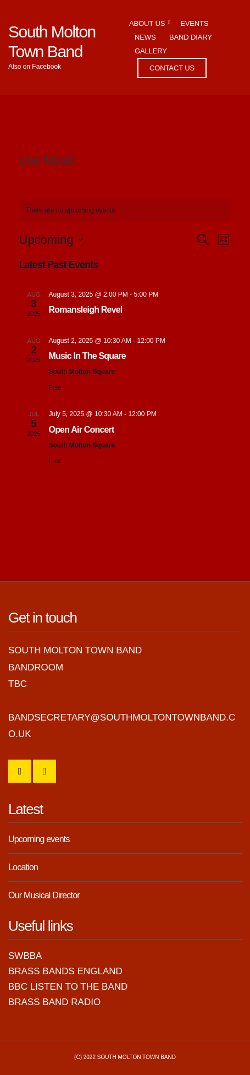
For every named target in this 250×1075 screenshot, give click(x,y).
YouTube (44, 771)
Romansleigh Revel (86, 309)
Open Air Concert (81, 429)
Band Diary (190, 37)
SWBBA (25, 956)
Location (23, 867)
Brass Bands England (65, 971)
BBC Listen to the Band (67, 986)
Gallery (151, 51)
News (145, 37)
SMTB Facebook (19, 771)
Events (194, 23)
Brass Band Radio (54, 1002)
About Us (147, 23)
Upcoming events (39, 839)
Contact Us (172, 68)
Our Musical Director (44, 895)
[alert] (125, 210)
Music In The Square (87, 356)
